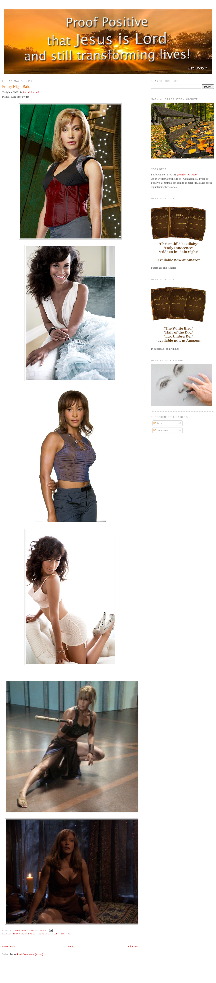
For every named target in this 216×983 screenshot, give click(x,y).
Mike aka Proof (25, 930)
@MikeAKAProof (187, 174)
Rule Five (64, 934)
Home (71, 946)
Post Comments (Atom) (30, 954)
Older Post (132, 946)
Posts (158, 423)
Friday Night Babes (23, 934)
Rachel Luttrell (31, 92)
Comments (161, 430)
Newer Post (8, 946)
